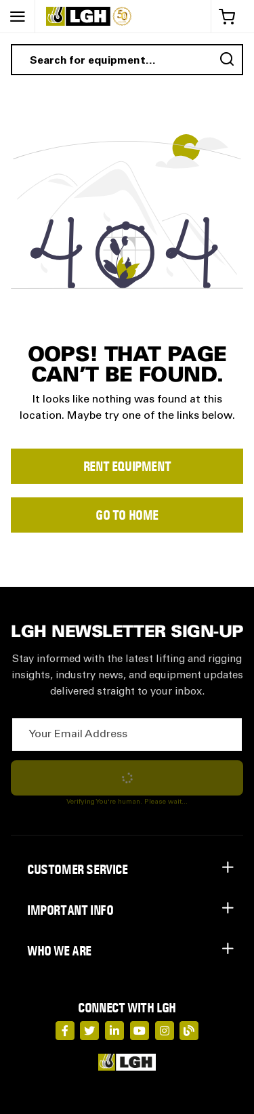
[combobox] (127, 59)
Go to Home (127, 515)
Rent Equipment (127, 466)
